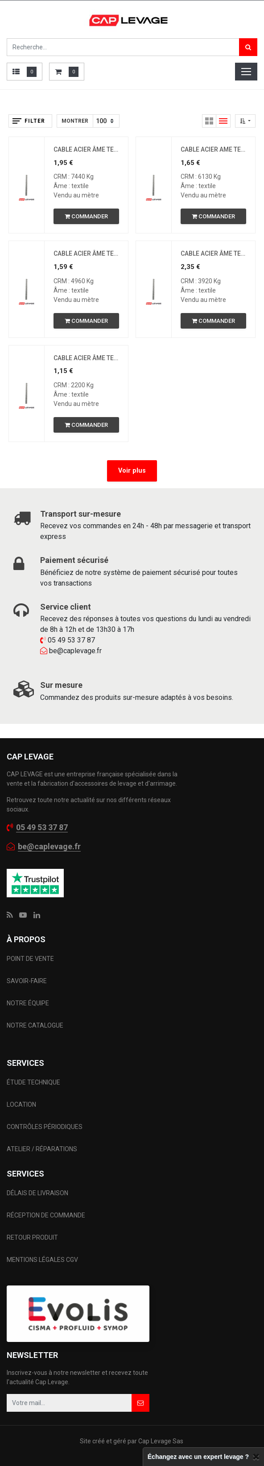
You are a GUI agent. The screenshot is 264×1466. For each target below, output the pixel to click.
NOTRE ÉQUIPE (28, 1003)
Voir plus (132, 470)
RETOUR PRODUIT (32, 1237)
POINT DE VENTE (30, 958)
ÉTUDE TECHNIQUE (34, 1082)
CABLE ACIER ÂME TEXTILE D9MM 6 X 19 (86, 253)
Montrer (75, 121)
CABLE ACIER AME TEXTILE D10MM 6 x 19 (213, 149)
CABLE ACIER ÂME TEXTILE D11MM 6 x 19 (86, 149)
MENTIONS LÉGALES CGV (42, 1259)
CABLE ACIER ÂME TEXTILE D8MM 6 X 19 (213, 253)
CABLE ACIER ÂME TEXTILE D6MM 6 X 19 (86, 357)
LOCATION (22, 1104)
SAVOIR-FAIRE (27, 980)
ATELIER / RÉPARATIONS (42, 1149)
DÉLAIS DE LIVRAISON (38, 1193)
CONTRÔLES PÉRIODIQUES (44, 1126)
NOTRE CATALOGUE (35, 1025)
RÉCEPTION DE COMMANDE (46, 1215)
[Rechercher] (248, 47)
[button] (245, 121)
